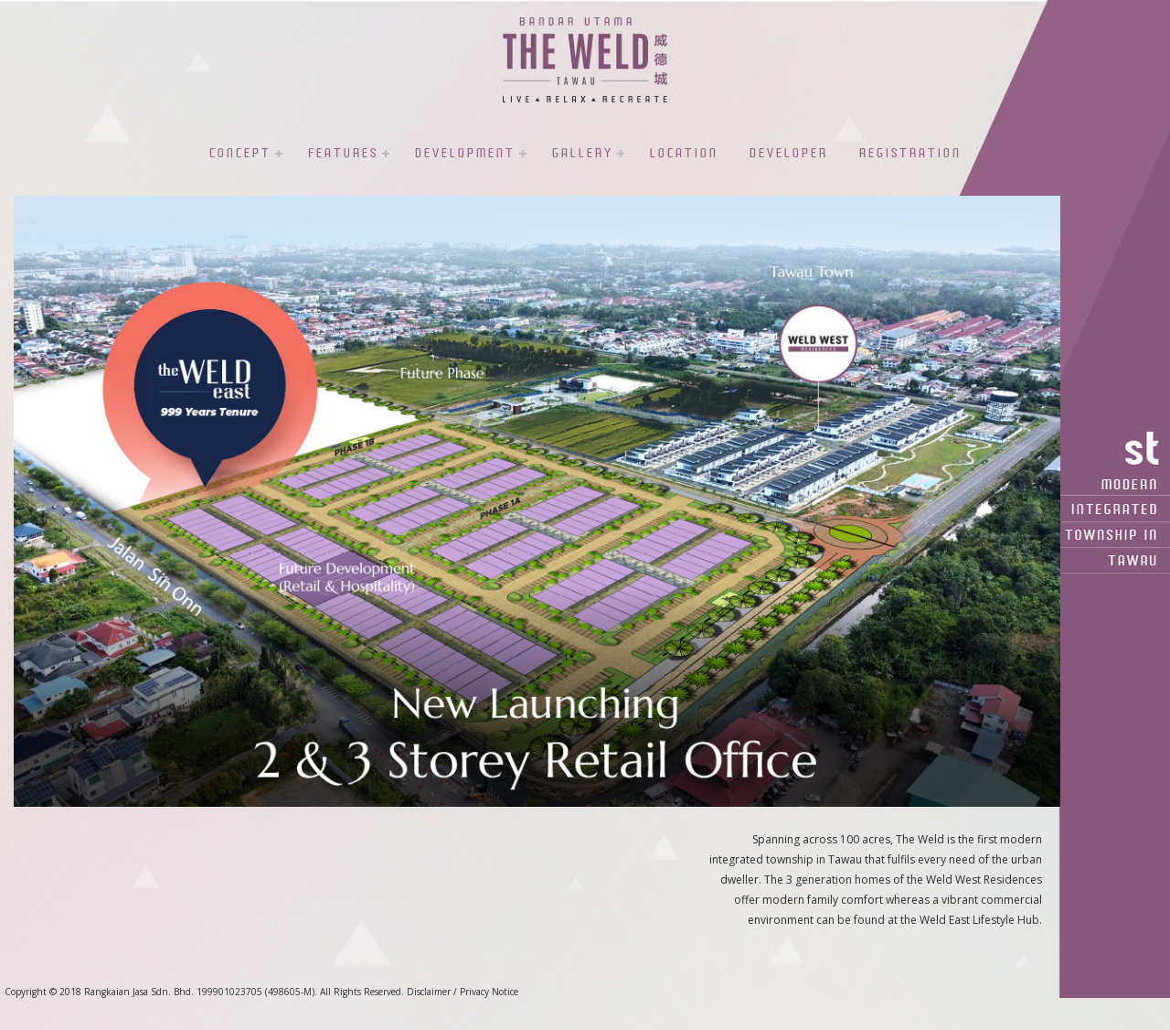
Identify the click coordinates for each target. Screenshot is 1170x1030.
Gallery (582, 153)
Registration (910, 153)
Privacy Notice (489, 991)
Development (465, 153)
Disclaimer (429, 991)
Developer (789, 153)
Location (684, 153)
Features (343, 153)
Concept (240, 153)
